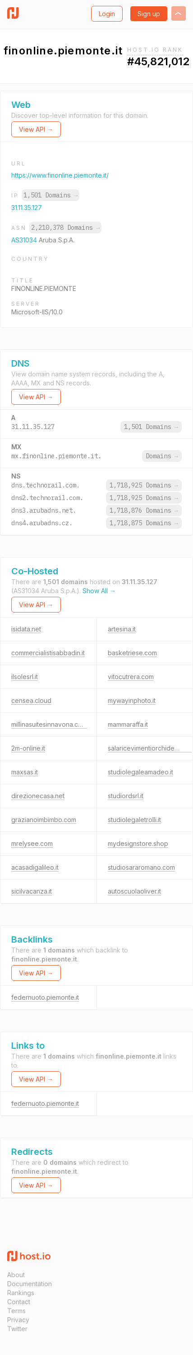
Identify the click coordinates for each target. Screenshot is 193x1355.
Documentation (29, 1284)
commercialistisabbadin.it (48, 653)
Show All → (99, 591)
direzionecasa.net (37, 796)
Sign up (149, 14)
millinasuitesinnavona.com (49, 724)
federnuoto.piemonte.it (45, 997)
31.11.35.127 (26, 207)
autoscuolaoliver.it (134, 891)
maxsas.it (24, 772)
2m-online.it (28, 748)
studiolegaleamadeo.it (140, 772)
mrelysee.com (32, 843)
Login (107, 14)
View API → (36, 129)
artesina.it (122, 629)
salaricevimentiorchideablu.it (150, 748)
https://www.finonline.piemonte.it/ (60, 175)
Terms (16, 1311)
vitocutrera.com (131, 676)
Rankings (20, 1293)
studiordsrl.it (125, 796)
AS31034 (25, 240)
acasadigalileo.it (35, 867)
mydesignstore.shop (138, 843)
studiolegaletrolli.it (134, 819)
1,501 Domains (50, 195)
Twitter (17, 1329)
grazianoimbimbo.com (43, 819)
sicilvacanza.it (31, 891)
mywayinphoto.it (132, 700)
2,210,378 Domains (65, 228)
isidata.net (26, 629)
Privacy (18, 1320)
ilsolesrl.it (24, 676)
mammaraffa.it (128, 724)
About (16, 1275)
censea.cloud (31, 700)
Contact (18, 1302)
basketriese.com (132, 653)
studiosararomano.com (141, 867)
